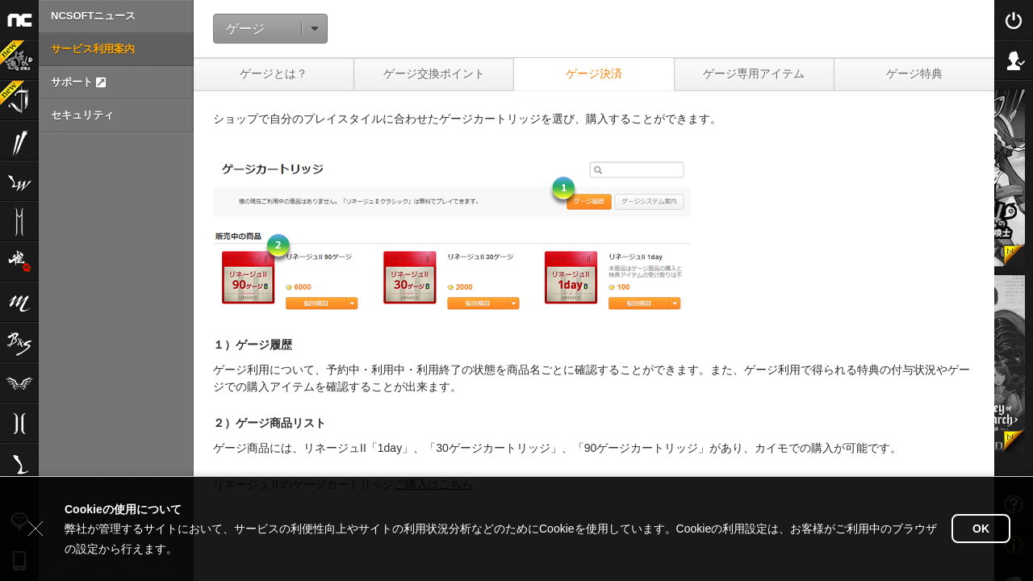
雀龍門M (19, 261)
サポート (78, 82)
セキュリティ (82, 115)
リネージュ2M (19, 221)
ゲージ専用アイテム (754, 73)
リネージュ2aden (19, 422)
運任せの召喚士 (12, 52)
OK (980, 528)
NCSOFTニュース (93, 16)
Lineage (19, 463)
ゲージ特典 (914, 73)
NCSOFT (19, 19)
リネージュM (19, 301)
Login (1013, 19)
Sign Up (1013, 59)
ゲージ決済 (594, 73)
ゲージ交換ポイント (434, 73)
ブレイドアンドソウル (19, 342)
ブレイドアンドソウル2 (19, 140)
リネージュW (19, 180)
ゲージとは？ (273, 73)
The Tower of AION (19, 382)
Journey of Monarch (12, 93)
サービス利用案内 (93, 49)
